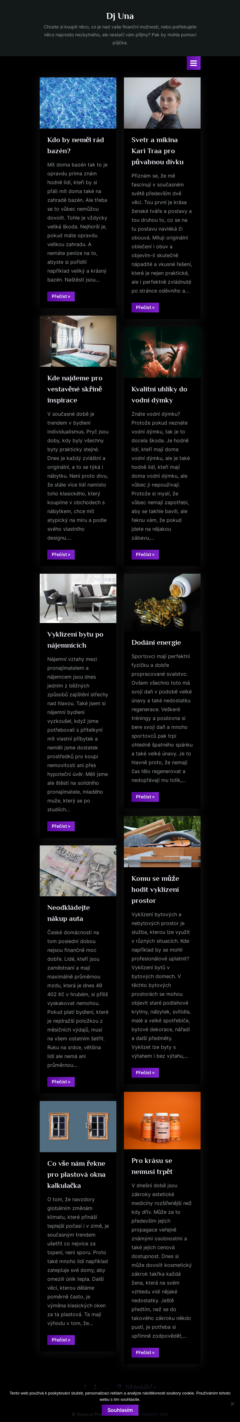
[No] (232, 1404)
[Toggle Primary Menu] (194, 63)
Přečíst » (63, 297)
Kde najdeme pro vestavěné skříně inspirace (74, 389)
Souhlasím (120, 1410)
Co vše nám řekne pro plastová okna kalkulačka (76, 1174)
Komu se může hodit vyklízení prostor (155, 889)
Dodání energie (156, 642)
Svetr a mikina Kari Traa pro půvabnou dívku (158, 151)
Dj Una (120, 16)
